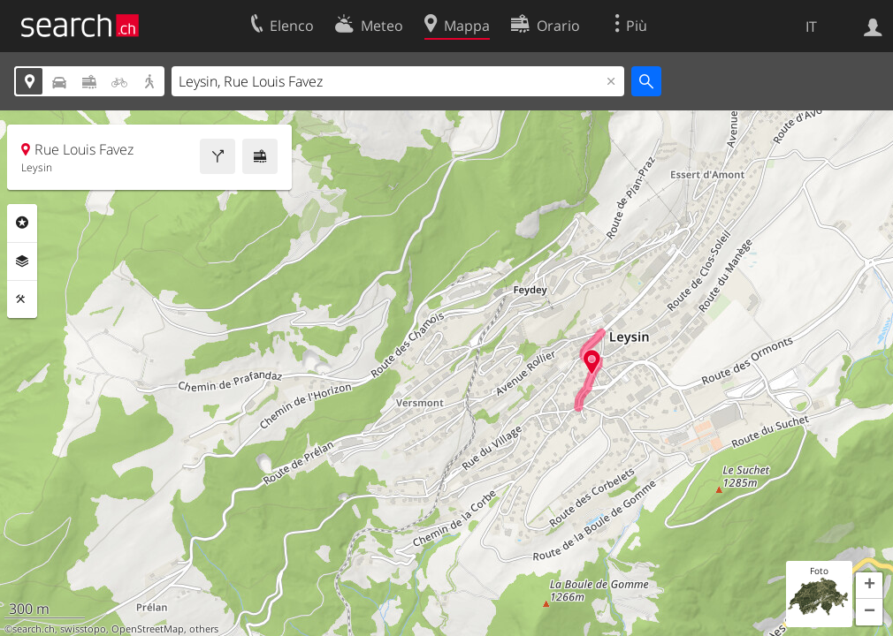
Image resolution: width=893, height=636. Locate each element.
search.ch (33, 629)
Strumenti (22, 299)
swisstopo (83, 629)
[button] (869, 585)
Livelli (22, 261)
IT (811, 26)
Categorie (22, 222)
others (203, 629)
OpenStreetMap (147, 629)
